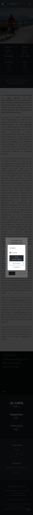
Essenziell (14, 252)
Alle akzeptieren (16, 258)
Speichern (16, 263)
